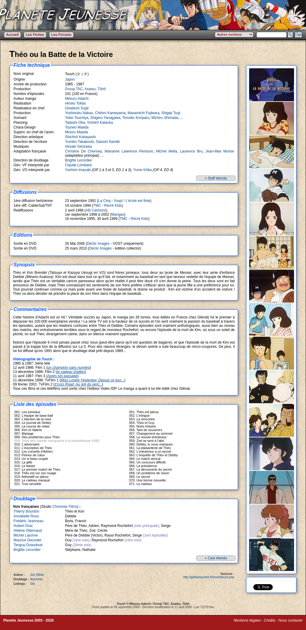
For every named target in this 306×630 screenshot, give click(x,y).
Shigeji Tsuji (170, 113)
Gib (32, 583)
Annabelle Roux (26, 516)
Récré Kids (113, 205)
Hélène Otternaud (27, 530)
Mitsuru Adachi (77, 98)
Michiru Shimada (165, 118)
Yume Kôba (142, 170)
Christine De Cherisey (83, 151)
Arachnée (36, 579)
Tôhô (102, 89)
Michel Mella (166, 151)
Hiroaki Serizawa (78, 146)
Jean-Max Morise (220, 151)
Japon (70, 79)
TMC (97, 205)
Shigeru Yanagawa (105, 118)
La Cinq (104, 201)
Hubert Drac (23, 526)
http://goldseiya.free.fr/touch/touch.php (208, 577)
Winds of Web (245, 625)
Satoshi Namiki (108, 142)
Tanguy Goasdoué (28, 545)
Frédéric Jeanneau (28, 521)
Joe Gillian (37, 574)
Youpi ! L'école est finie (132, 201)
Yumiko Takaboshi (79, 142)
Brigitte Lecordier (78, 160)
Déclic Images (98, 243)
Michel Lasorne (25, 535)
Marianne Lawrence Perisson (128, 151)
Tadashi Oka (75, 122)
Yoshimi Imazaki (78, 170)
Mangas (117, 214)
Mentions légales (247, 620)
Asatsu (90, 89)
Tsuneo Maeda (77, 127)
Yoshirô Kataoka (100, 122)
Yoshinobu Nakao (79, 113)
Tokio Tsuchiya (76, 118)
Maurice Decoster (27, 540)
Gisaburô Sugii (77, 108)
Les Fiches (35, 35)
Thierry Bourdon (26, 511)
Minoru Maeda (76, 132)
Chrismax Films (64, 506)
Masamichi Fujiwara (143, 113)
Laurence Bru (191, 151)
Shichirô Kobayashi (80, 137)
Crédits (269, 620)
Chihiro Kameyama (110, 113)
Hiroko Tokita (75, 103)
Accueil (12, 35)
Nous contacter (290, 620)
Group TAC (74, 89)
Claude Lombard (78, 165)
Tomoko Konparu (135, 118)
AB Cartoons (96, 210)
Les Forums (61, 35)
